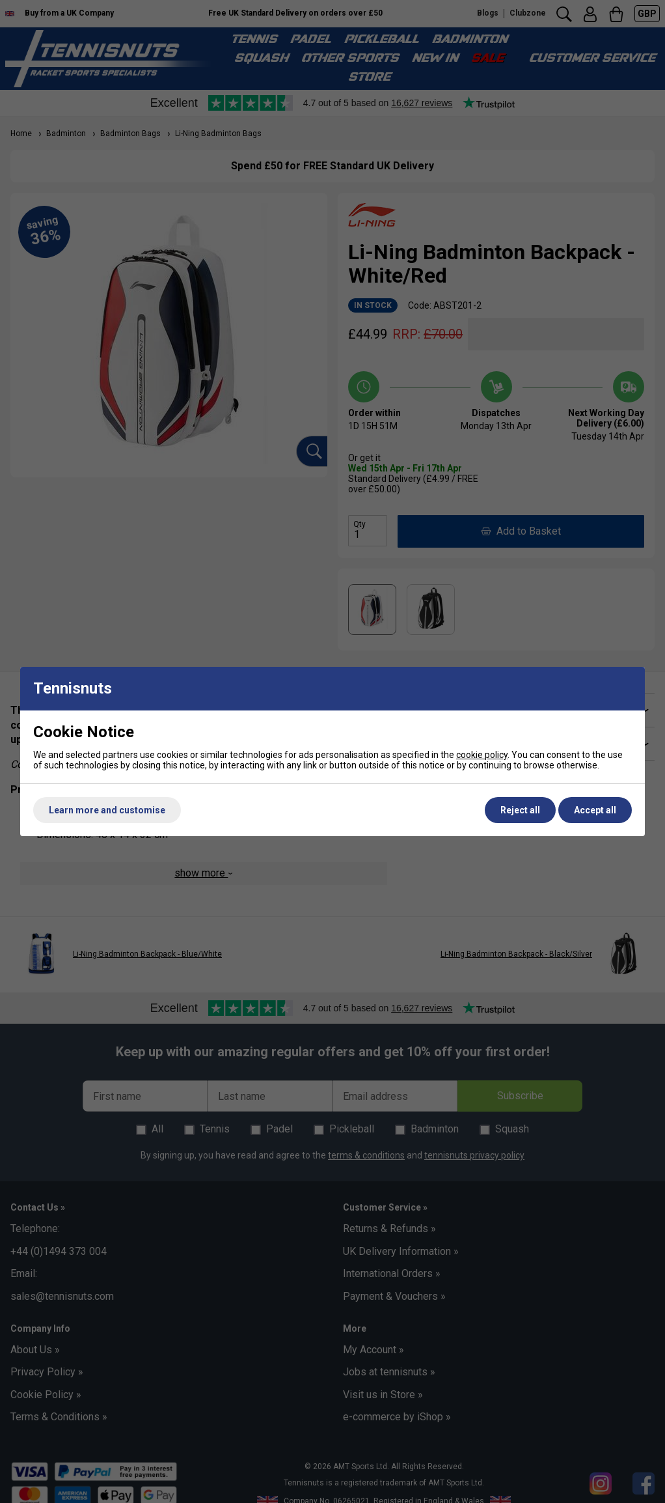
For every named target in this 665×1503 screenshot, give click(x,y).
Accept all (595, 810)
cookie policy (482, 755)
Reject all (520, 810)
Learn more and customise (107, 810)
